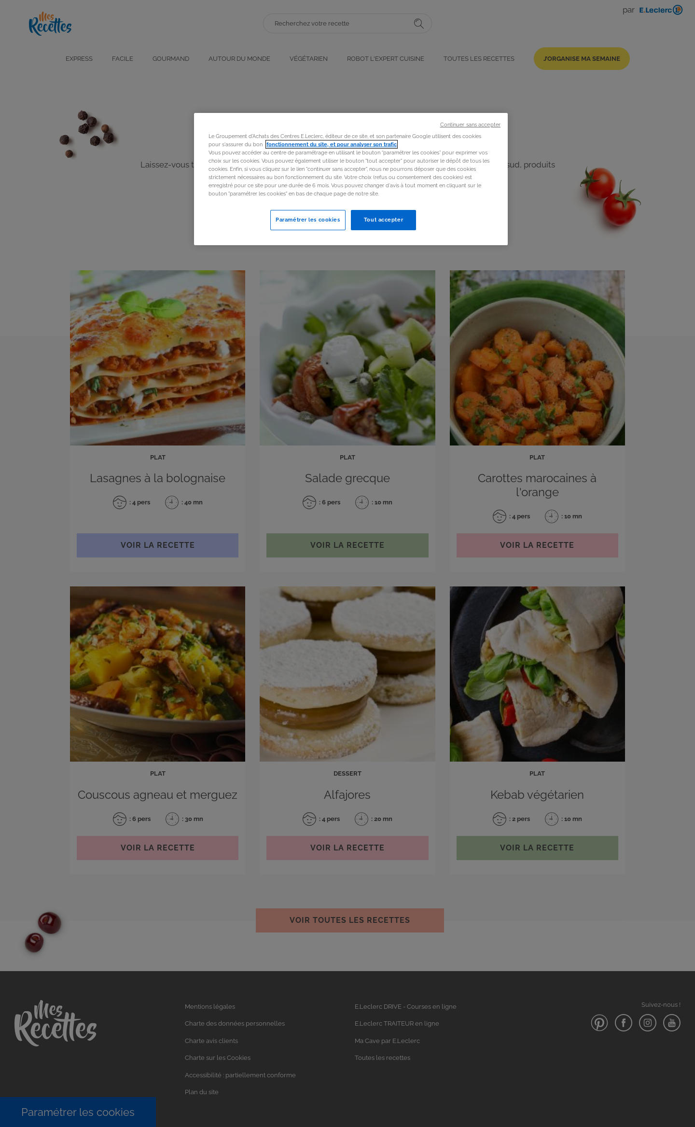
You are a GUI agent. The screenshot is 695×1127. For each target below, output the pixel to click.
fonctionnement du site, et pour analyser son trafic (331, 144)
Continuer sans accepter (470, 124)
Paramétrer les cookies (308, 219)
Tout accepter (383, 219)
